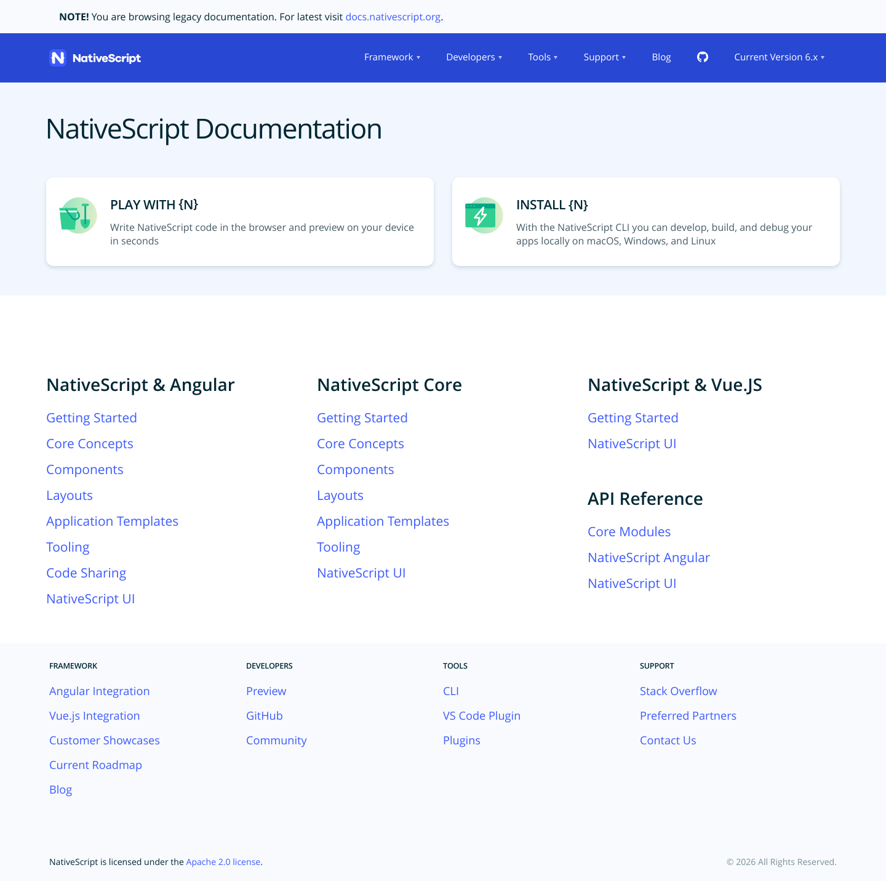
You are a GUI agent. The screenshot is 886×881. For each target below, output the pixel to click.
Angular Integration (99, 691)
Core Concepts (90, 444)
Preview (266, 691)
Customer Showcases (104, 740)
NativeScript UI (90, 599)
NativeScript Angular (649, 557)
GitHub (264, 716)
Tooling (67, 547)
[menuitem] (391, 57)
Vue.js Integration (94, 716)
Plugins (462, 740)
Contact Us (668, 740)
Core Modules (629, 532)
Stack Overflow (678, 691)
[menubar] (593, 57)
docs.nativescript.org (393, 16)
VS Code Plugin (482, 716)
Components (85, 469)
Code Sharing (86, 573)
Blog (661, 57)
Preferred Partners (688, 716)
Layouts (69, 495)
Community (276, 740)
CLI (451, 691)
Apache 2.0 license (223, 862)
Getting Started (91, 418)
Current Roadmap (95, 765)
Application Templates (112, 521)
